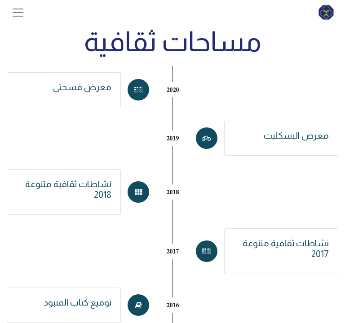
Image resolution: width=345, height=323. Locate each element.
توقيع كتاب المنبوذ (77, 302)
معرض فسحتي (82, 87)
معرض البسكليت (296, 135)
